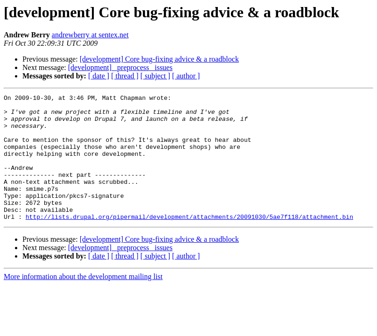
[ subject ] (155, 76)
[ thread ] (125, 76)
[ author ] (186, 76)
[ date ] (98, 76)
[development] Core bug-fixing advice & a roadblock (159, 59)
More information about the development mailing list (83, 302)
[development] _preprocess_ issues (120, 67)
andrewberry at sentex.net (90, 35)
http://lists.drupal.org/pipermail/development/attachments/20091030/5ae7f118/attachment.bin (189, 242)
